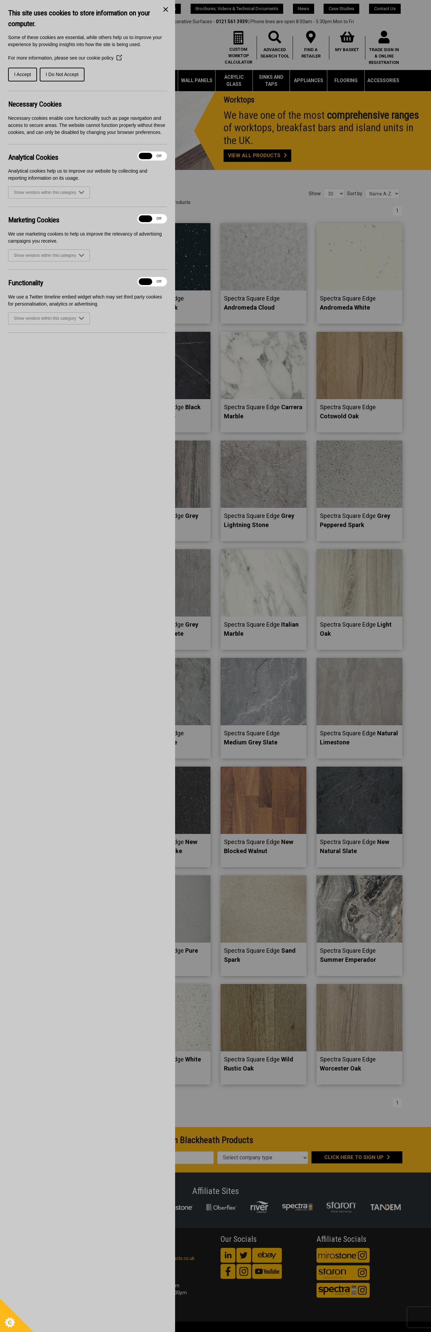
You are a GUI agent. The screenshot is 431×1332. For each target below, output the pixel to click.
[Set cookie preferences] (17, 1315)
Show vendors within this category (49, 192)
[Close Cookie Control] (166, 9)
